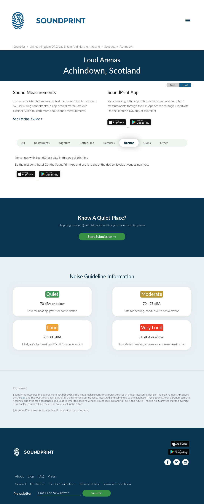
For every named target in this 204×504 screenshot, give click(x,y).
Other (164, 142)
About (19, 476)
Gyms (147, 142)
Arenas (129, 143)
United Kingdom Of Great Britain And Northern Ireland (65, 46)
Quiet (173, 85)
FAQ (41, 476)
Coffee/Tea (86, 142)
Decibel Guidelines (62, 484)
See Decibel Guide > (28, 119)
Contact (20, 484)
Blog (31, 476)
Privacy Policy (89, 484)
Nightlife (64, 142)
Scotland (109, 46)
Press (51, 476)
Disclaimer (37, 484)
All (23, 142)
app (23, 397)
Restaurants (42, 142)
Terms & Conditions (117, 484)
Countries (19, 46)
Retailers (109, 142)
